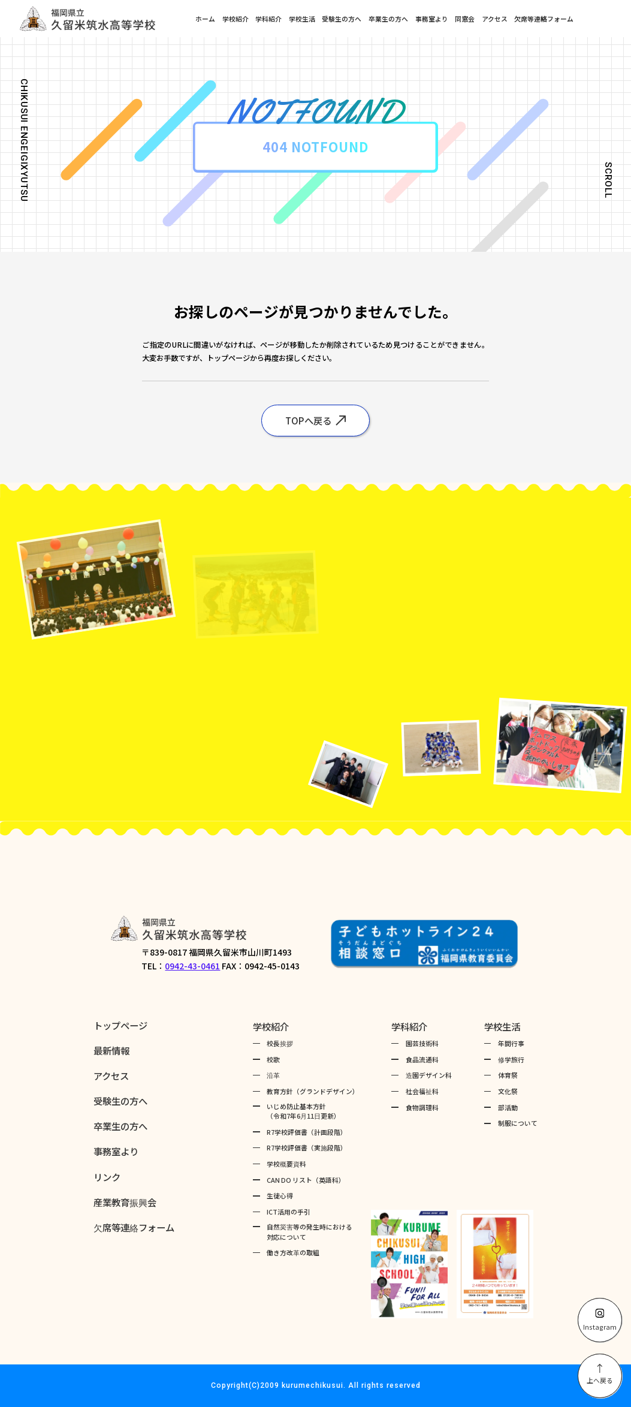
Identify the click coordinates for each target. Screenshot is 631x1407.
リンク (106, 1176)
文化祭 (508, 1091)
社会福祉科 (422, 1091)
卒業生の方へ (388, 18)
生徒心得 (280, 1195)
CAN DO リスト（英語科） (306, 1180)
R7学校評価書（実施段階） (307, 1147)
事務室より (431, 18)
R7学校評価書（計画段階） (307, 1132)
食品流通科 (422, 1059)
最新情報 (111, 1050)
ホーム (205, 18)
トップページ (120, 1025)
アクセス (495, 18)
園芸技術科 (422, 1043)
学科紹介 (268, 18)
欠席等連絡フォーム (543, 18)
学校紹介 (235, 18)
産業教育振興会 (124, 1202)
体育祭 (508, 1075)
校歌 (273, 1059)
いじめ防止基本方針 (303, 1110)
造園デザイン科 (429, 1075)
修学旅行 (511, 1059)
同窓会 (465, 18)
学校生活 (302, 18)
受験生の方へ (341, 18)
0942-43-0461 (192, 966)
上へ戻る (600, 1374)
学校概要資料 (286, 1163)
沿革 (273, 1075)
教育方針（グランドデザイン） (313, 1091)
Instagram (600, 1320)
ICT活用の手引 (288, 1211)
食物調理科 (422, 1107)
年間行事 (511, 1043)
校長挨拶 (280, 1043)
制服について (518, 1123)
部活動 (508, 1107)
